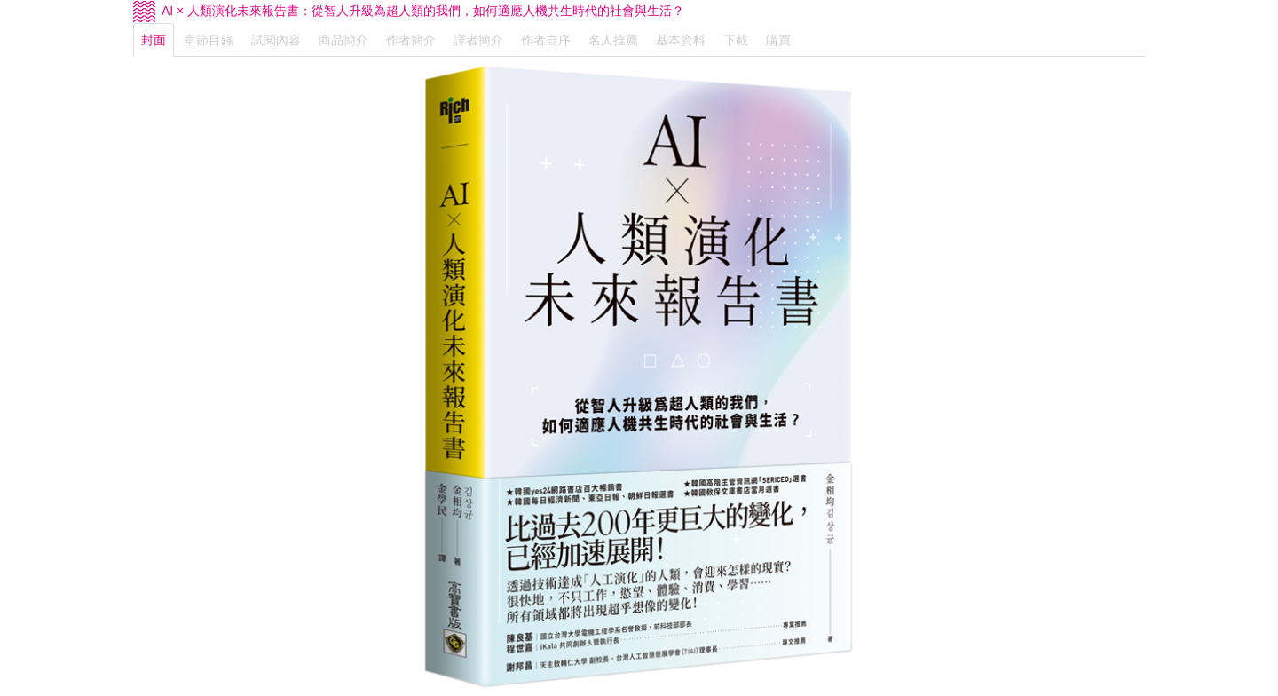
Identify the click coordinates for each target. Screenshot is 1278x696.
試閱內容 (276, 40)
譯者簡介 (478, 40)
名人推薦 (613, 40)
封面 (153, 40)
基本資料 (681, 40)
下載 (735, 40)
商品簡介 (343, 40)
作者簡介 (411, 40)
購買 (778, 40)
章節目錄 (208, 40)
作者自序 (546, 40)
